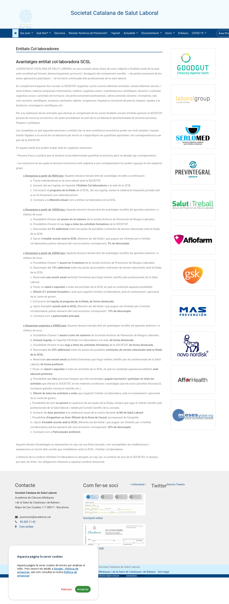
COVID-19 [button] (198, 33)
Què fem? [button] (43, 33)
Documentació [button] (150, 33)
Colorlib (123, 576)
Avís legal (163, 571)
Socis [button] (168, 33)
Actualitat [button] (130, 33)
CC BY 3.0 (141, 576)
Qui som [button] (25, 33)
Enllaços (183, 33)
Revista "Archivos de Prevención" (88, 33)
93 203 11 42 (25, 523)
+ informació (138, 486)
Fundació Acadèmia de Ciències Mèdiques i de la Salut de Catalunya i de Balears (108, 571)
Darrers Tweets (176, 487)
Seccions (59, 33)
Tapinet (115, 33)
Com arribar (24, 528)
